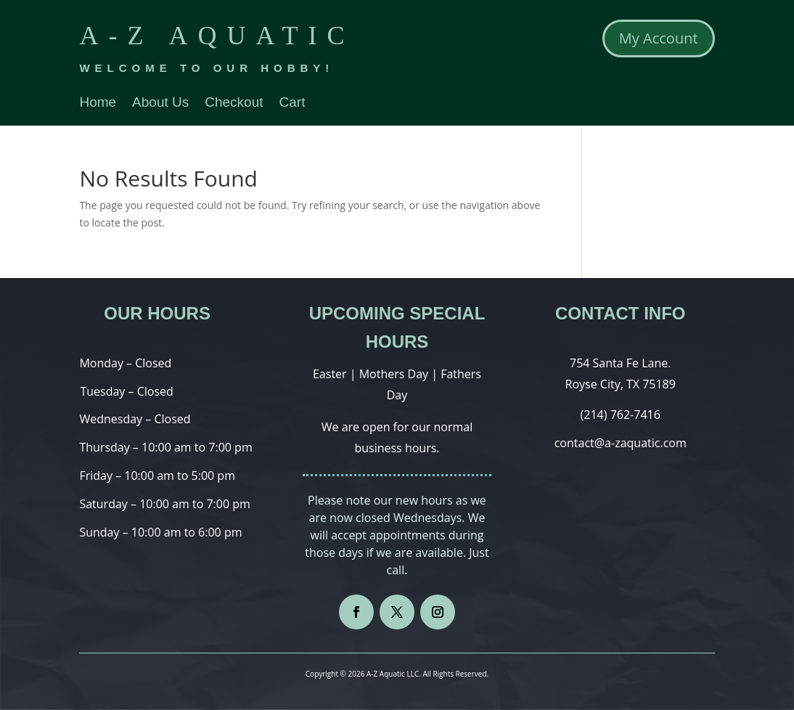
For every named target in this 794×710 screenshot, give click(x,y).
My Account (658, 38)
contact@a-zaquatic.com (620, 443)
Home (97, 103)
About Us (160, 103)
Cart (292, 103)
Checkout (234, 103)
